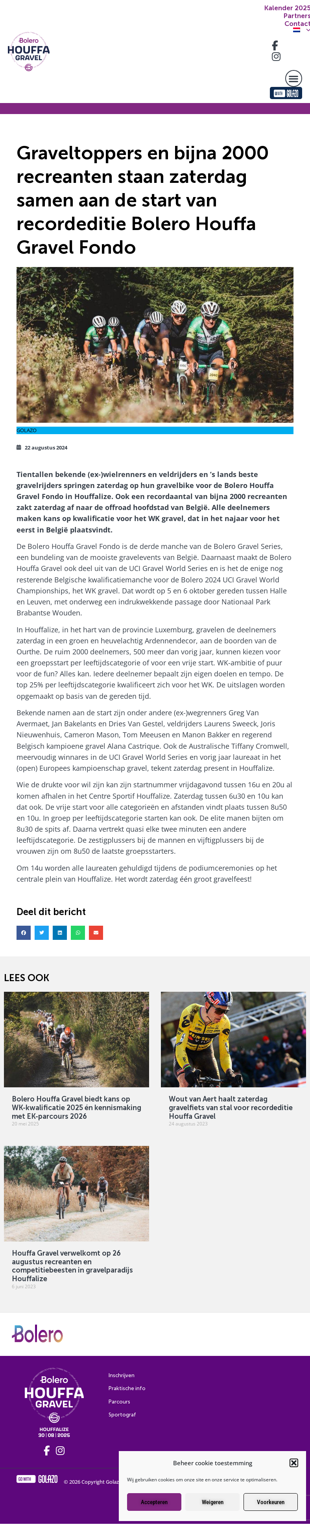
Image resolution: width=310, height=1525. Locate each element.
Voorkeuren (270, 1502)
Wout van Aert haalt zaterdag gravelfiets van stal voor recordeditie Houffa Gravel (231, 1107)
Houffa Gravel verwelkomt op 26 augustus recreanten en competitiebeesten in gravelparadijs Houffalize (72, 1266)
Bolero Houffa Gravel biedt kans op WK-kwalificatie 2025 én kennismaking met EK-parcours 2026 (76, 1107)
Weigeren (212, 1502)
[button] (294, 1463)
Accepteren (154, 1502)
